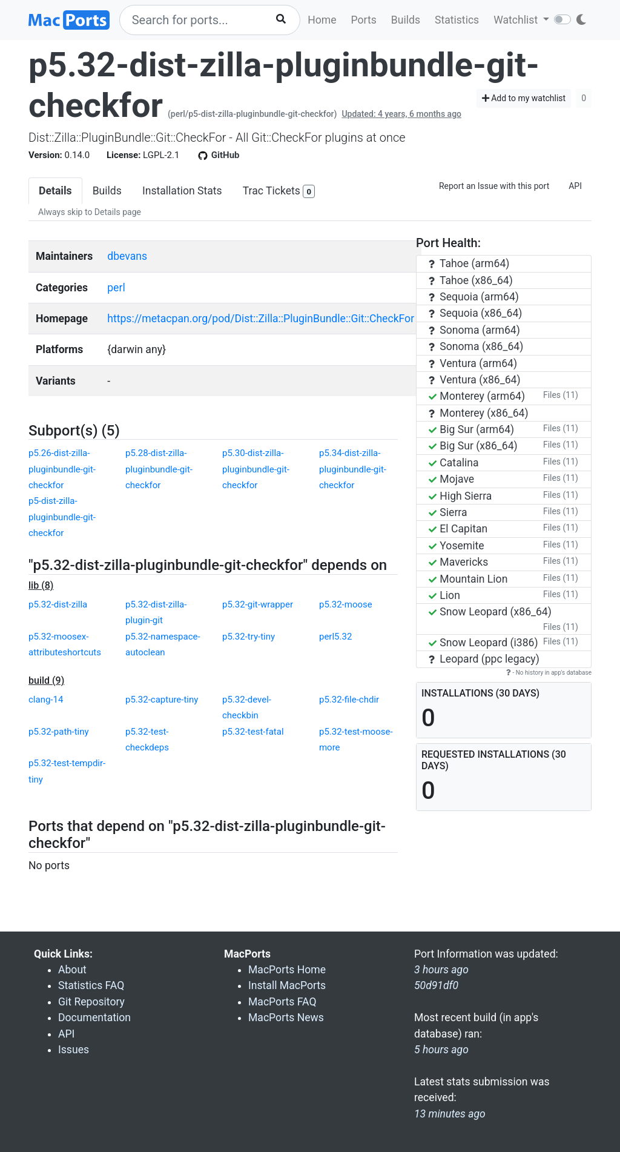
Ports (364, 20)
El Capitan (458, 529)
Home (322, 20)
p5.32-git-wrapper (257, 604)
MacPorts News (286, 1017)
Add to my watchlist (524, 98)
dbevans (127, 256)
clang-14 (45, 699)
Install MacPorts (287, 985)
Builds (405, 20)
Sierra (448, 512)
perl (116, 288)
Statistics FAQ (91, 985)
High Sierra (460, 496)
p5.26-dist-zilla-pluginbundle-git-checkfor (62, 469)
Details (55, 191)
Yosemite (456, 546)
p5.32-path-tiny (58, 731)
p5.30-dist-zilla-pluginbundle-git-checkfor (255, 469)
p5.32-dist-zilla (57, 604)
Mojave (451, 479)
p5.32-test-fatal (253, 731)
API (575, 186)
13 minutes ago (450, 1114)
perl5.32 (335, 636)
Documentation (94, 1017)
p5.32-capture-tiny (161, 699)
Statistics (457, 20)
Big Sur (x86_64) (473, 446)
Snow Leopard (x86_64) (490, 612)
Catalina (454, 463)
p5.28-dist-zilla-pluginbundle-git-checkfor (159, 469)
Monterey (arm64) (477, 396)
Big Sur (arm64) (471, 429)
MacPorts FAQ (282, 1002)
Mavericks (458, 562)
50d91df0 (436, 985)
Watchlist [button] (516, 20)
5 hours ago (441, 1050)
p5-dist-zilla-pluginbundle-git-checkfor (62, 516)
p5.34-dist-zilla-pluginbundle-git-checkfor (352, 469)
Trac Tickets (279, 192)
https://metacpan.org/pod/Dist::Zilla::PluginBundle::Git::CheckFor (260, 319)
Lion (444, 595)
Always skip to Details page (89, 212)
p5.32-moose (345, 604)
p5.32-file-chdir (349, 699)
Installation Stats (182, 191)
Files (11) (560, 395)
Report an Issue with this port (494, 186)
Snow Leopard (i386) (483, 643)
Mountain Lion (468, 579)
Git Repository (91, 1002)
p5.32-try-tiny (248, 636)
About (72, 970)
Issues (73, 1050)
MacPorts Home (287, 970)
